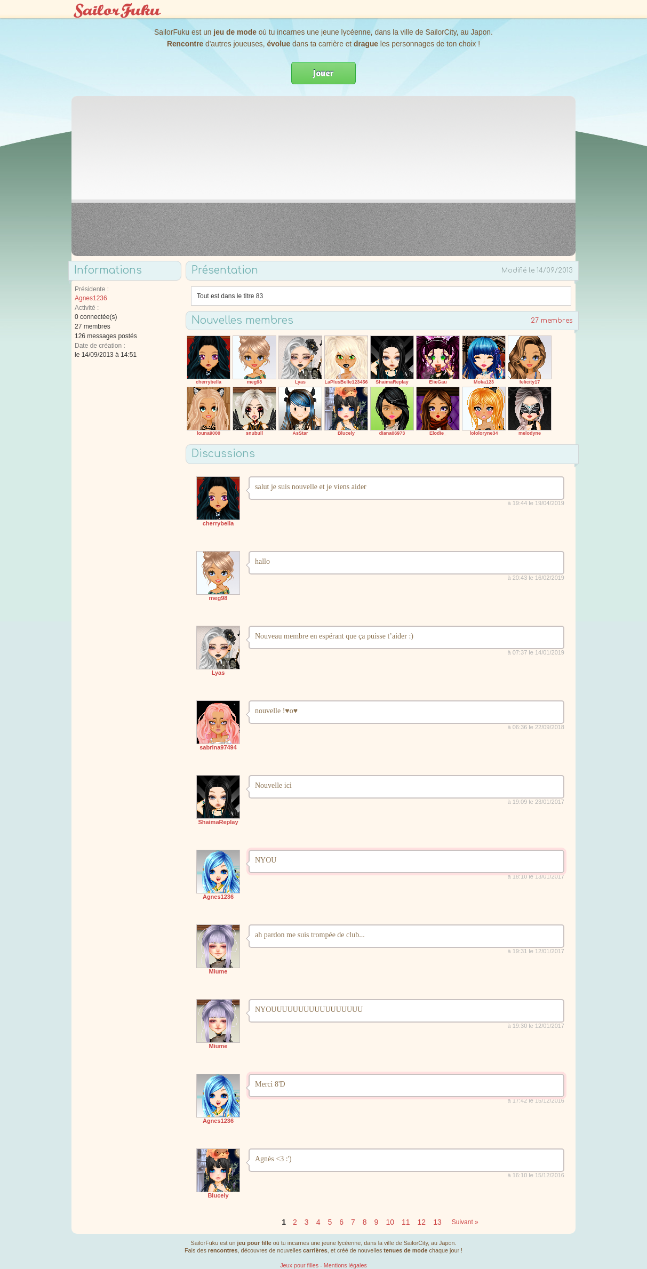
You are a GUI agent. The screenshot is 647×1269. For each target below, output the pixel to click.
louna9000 (208, 433)
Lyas (300, 382)
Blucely (346, 433)
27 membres (552, 320)
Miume (218, 971)
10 (390, 1222)
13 (437, 1222)
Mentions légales (345, 1265)
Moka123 (484, 382)
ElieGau (438, 382)
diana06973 (392, 433)
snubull (254, 433)
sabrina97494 (218, 747)
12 (422, 1222)
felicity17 (530, 382)
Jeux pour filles (299, 1265)
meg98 (254, 382)
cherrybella (208, 382)
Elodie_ (437, 433)
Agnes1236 (91, 298)
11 (406, 1222)
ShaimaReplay (392, 382)
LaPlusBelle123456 (346, 382)
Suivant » (465, 1222)
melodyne (529, 433)
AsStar (300, 433)
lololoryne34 (483, 433)
